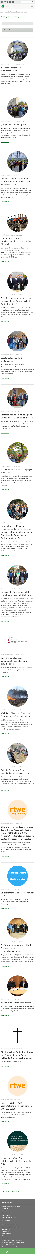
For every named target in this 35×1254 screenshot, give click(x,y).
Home (1, 12)
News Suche (3, 27)
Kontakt (13, 2)
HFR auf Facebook (2, 2)
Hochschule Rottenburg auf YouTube (5, 2)
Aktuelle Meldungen (17, 12)
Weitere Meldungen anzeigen (10, 1191)
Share (7, 1251)
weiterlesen (5, 88)
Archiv (25, 12)
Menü (32, 6)
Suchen (32, 2)
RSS (10, 2)
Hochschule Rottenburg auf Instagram (7, 2)
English (16, 2)
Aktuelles (7, 12)
